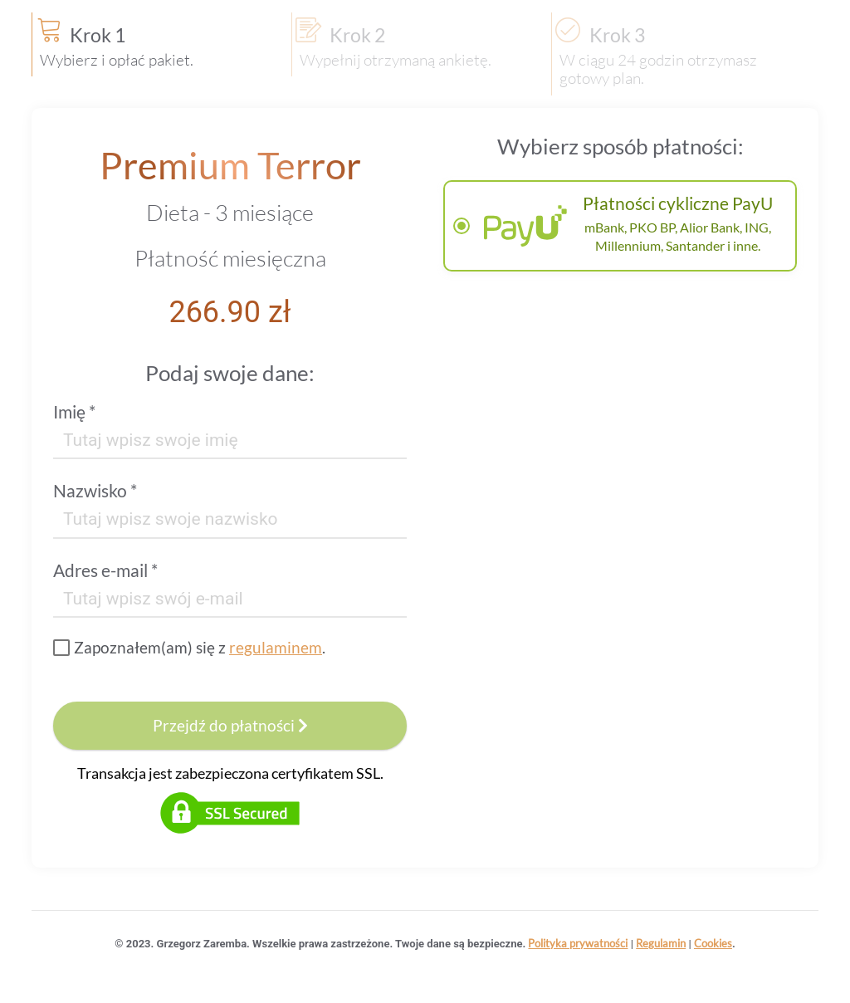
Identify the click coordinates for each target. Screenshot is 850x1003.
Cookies (713, 943)
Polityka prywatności (578, 943)
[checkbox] (189, 648)
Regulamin (661, 943)
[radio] (620, 226)
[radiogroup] (620, 226)
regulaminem (275, 647)
